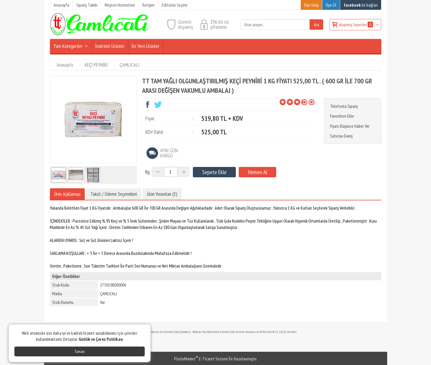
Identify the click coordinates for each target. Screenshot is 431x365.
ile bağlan (361, 5)
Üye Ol (331, 5)
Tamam (79, 351)
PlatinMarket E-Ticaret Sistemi (201, 359)
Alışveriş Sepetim (356, 24)
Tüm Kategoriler (68, 46)
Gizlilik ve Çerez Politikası (101, 339)
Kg (147, 171)
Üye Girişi (311, 5)
